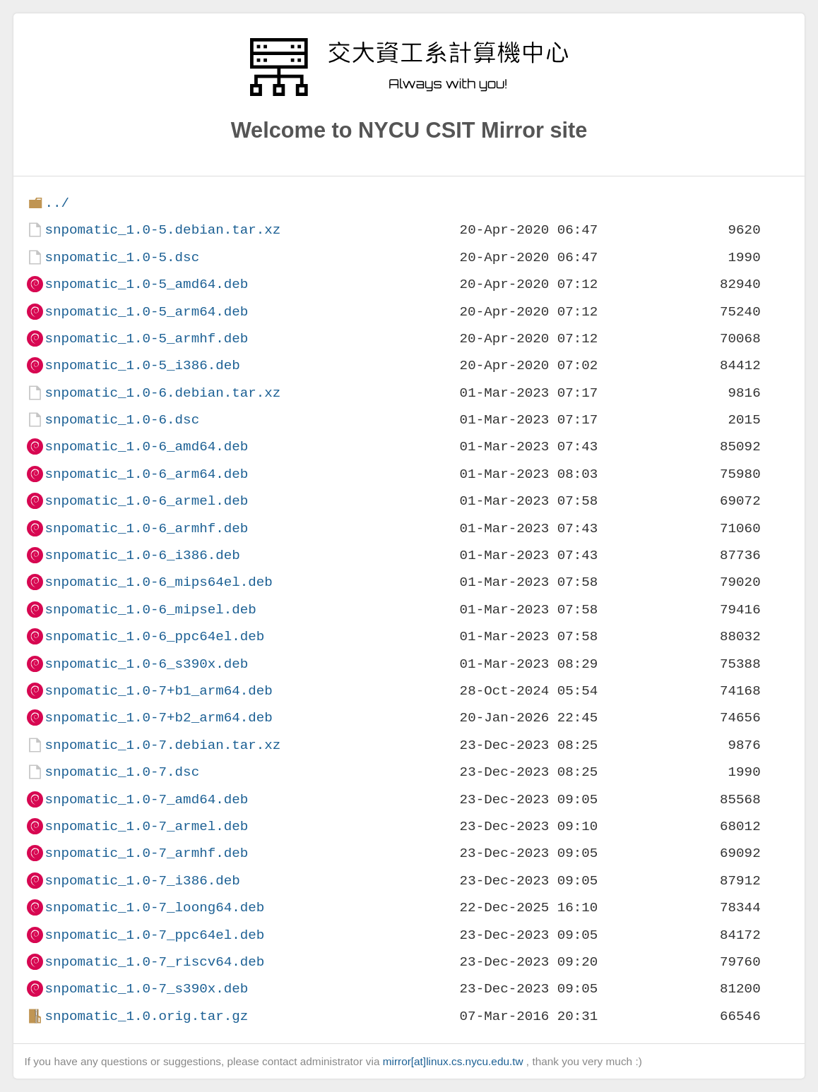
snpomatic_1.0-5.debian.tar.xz (162, 229)
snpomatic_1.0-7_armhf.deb (146, 853)
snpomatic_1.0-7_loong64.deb (154, 907)
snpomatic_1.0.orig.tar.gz (146, 1016)
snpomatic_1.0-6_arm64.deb (146, 474)
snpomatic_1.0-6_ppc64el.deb (154, 636)
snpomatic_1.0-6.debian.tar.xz (162, 392)
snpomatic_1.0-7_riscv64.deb (154, 961)
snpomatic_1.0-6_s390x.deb (146, 663)
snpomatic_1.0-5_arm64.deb (146, 311)
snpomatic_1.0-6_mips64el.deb (158, 582)
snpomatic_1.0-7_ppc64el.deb (154, 934)
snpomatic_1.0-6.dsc (122, 419)
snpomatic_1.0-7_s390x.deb (146, 988)
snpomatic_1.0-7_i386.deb (142, 880)
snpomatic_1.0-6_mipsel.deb (150, 609)
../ (57, 202)
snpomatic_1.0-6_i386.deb (142, 555)
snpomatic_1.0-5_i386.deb (142, 365)
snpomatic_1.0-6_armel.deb (146, 500)
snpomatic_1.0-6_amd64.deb (146, 446)
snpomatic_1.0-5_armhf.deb (146, 338)
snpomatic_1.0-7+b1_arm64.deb (158, 690)
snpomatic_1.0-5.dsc (122, 257)
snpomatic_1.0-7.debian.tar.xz (162, 745)
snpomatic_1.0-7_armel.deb (146, 826)
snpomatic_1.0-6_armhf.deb (146, 528)
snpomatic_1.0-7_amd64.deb (146, 799)
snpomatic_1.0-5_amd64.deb (146, 284)
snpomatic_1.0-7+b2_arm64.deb (158, 717)
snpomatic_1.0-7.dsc (122, 771)
